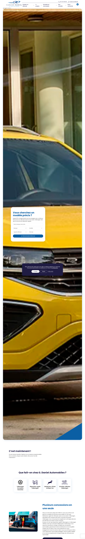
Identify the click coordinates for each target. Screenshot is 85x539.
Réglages (51, 272)
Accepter (35, 272)
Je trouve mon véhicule (28, 236)
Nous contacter (70, 5)
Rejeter (43, 272)
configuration (56, 268)
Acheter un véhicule (28, 5)
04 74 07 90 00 (63, 1)
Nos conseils (62, 5)
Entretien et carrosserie (50, 5)
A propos (39, 5)
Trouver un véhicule (73, 1)
